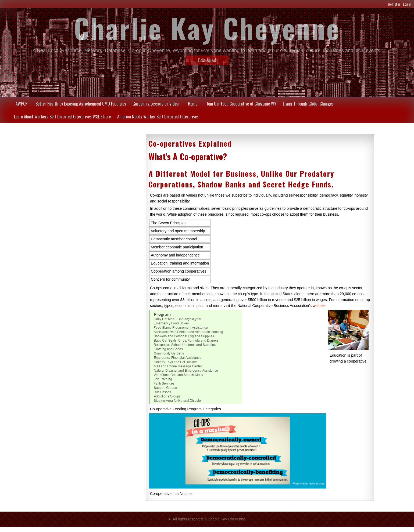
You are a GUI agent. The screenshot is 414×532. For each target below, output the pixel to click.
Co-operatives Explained (190, 143)
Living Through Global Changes (308, 103)
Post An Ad (207, 60)
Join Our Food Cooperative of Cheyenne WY (241, 103)
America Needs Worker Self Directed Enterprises (158, 116)
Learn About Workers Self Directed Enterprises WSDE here (62, 116)
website (319, 305)
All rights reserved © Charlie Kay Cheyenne (209, 519)
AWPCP (21, 103)
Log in (407, 4)
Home (192, 103)
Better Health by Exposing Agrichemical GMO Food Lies (80, 103)
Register (394, 4)
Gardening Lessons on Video (156, 103)
